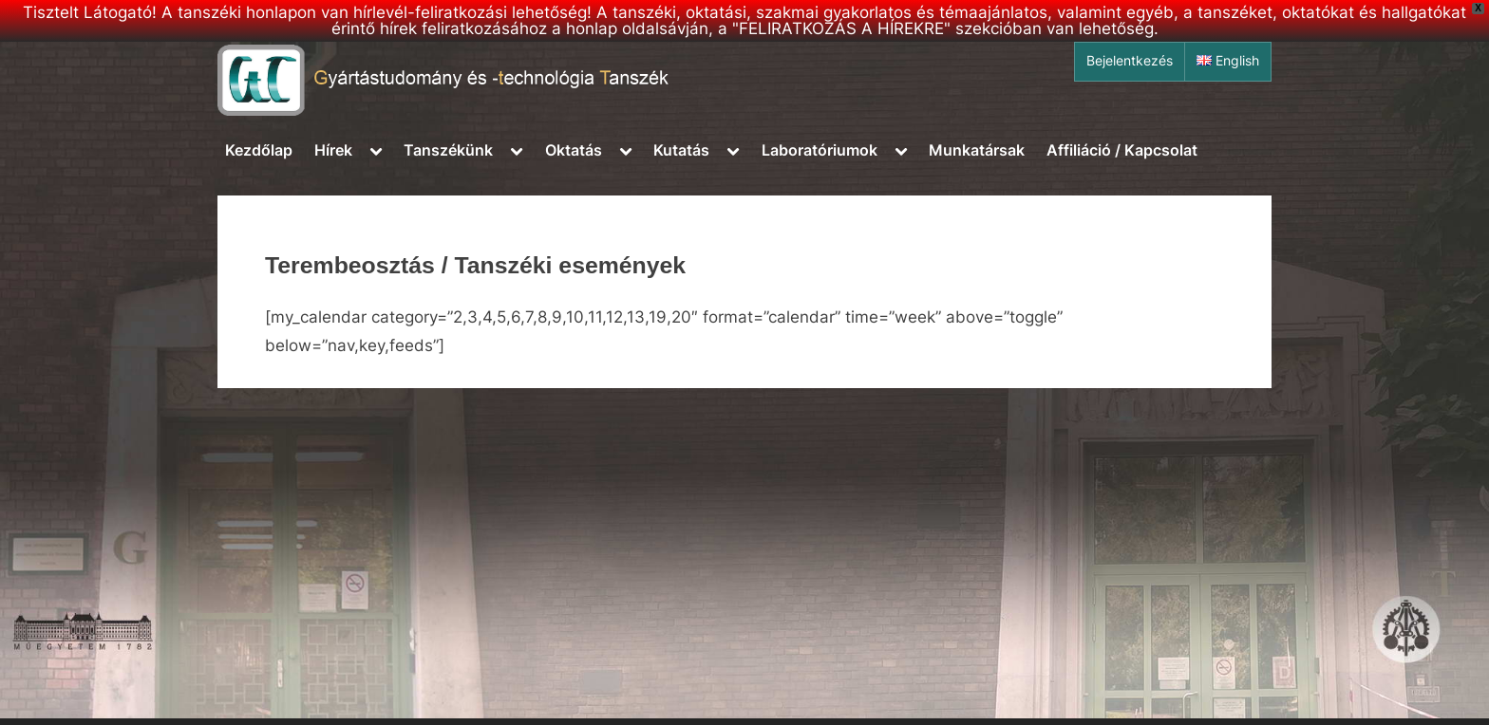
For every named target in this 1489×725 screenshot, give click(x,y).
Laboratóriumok (819, 149)
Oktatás (573, 149)
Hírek (333, 149)
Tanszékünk (448, 149)
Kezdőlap (258, 149)
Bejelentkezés (1129, 60)
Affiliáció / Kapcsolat (1121, 149)
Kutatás (681, 149)
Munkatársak (977, 149)
